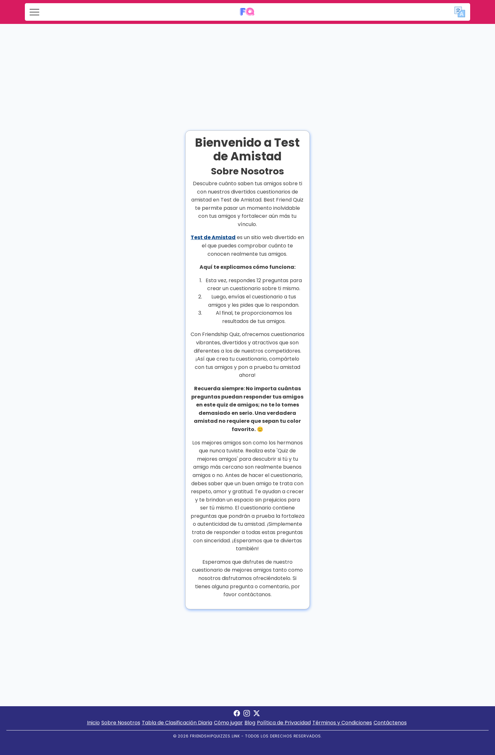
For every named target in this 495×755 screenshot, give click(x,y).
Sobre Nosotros (120, 722)
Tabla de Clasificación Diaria (177, 722)
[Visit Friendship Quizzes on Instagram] (247, 714)
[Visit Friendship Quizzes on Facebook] (237, 714)
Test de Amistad (213, 237)
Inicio (93, 722)
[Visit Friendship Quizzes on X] (256, 714)
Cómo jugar (228, 722)
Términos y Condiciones (342, 722)
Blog (249, 722)
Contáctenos (390, 722)
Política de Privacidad (284, 722)
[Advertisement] (247, 71)
